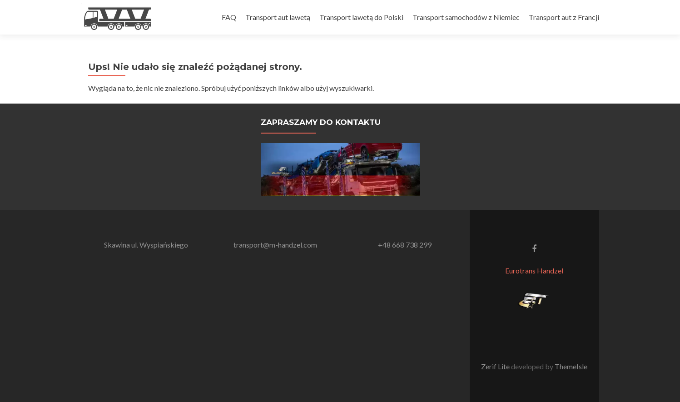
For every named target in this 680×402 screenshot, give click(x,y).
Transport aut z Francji (564, 17)
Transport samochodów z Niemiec (466, 17)
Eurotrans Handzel (534, 270)
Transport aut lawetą (277, 17)
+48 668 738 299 (405, 244)
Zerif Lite (496, 366)
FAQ (229, 17)
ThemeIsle (571, 366)
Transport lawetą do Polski (361, 17)
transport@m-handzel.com (275, 244)
